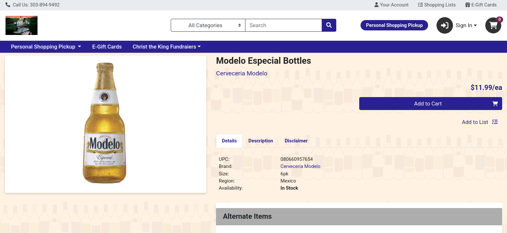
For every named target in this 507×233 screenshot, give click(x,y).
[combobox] (283, 25)
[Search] (283, 25)
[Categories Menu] (208, 25)
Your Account (391, 5)
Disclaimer (296, 141)
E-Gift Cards (481, 5)
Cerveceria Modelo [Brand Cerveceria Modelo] (300, 166)
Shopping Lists (437, 5)
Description (260, 141)
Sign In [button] (454, 25)
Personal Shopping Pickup (44, 46)
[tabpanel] (359, 176)
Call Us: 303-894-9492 (32, 5)
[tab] (229, 140)
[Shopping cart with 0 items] (493, 25)
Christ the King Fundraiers (164, 46)
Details (229, 141)
